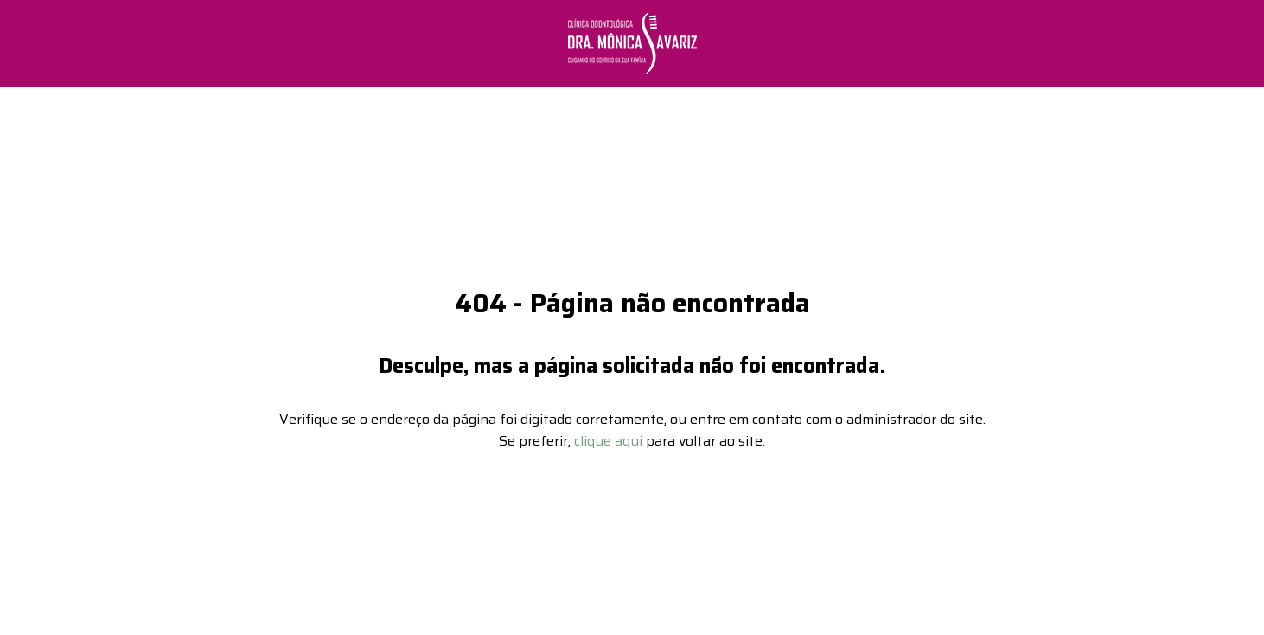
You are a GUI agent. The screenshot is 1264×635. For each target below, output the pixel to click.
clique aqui (608, 435)
